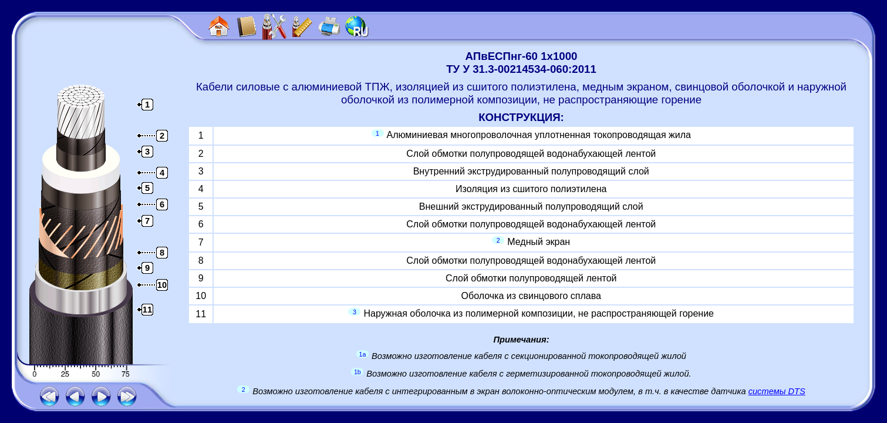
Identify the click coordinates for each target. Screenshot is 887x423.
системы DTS (776, 391)
